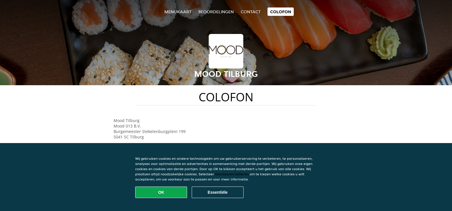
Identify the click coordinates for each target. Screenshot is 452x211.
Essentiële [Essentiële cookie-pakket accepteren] (217, 192)
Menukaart (177, 12)
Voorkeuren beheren (232, 174)
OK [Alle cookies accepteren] (161, 192)
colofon (280, 12)
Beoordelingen (216, 12)
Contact (251, 12)
